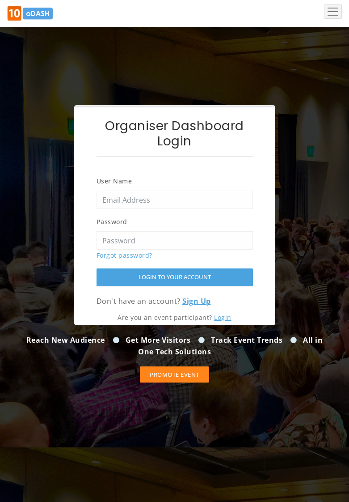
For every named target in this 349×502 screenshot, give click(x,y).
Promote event (174, 374)
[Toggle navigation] (333, 11)
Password (112, 221)
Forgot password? (124, 255)
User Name (114, 181)
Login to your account (175, 277)
